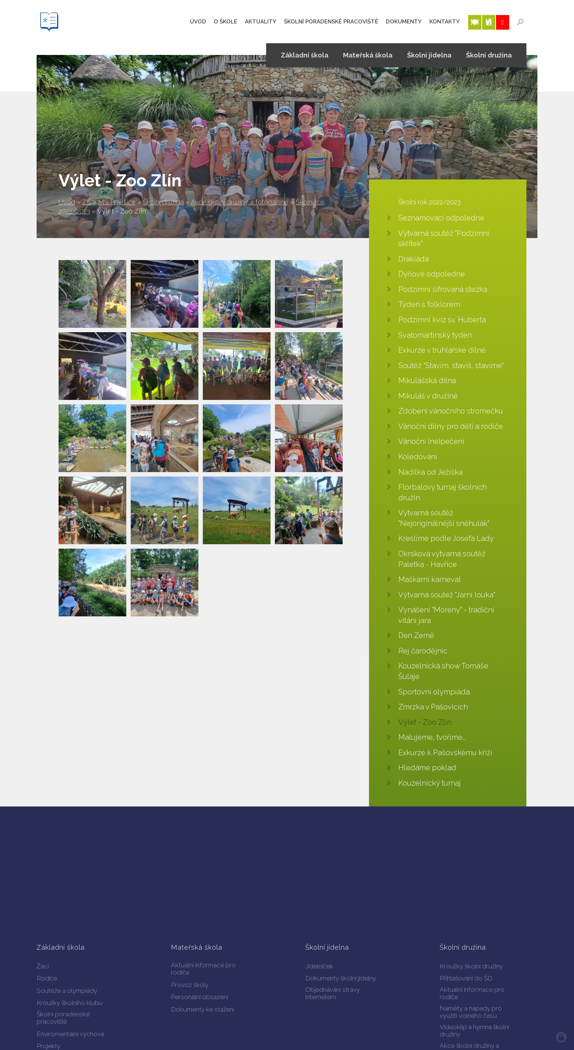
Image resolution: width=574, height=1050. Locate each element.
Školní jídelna (429, 55)
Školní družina (163, 202)
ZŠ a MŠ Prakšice (108, 202)
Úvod (67, 202)
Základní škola (304, 55)
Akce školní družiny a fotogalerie (239, 202)
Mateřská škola (367, 55)
